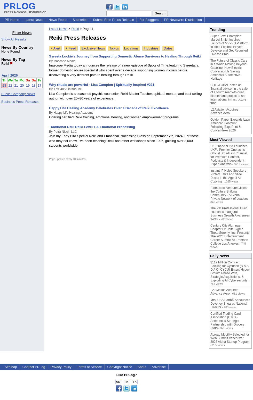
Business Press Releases (20, 102)
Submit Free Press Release (113, 20)
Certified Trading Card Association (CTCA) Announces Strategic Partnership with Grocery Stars (227, 321)
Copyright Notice (119, 367)
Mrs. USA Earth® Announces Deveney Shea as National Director (230, 303)
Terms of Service (89, 367)
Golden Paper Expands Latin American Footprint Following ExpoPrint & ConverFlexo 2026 (230, 125)
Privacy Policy (61, 367)
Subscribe (80, 20)
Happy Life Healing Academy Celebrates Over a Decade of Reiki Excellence (109, 108)
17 (39, 85)
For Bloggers (149, 20)
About (142, 367)
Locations (131, 48)
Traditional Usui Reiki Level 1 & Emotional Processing (92, 127)
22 (10, 85)
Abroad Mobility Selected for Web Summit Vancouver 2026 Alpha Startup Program (229, 338)
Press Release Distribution (25, 10)
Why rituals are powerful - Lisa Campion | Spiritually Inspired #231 (101, 85)
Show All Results (13, 39)
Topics (114, 48)
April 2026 (10, 75)
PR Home (12, 20)
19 (28, 85)
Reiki (7, 63)
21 (16, 85)
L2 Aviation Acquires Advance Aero (224, 111)
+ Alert (55, 48)
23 (4, 85)
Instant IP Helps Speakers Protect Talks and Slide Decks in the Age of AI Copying (228, 176)
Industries (151, 48)
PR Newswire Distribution (183, 20)
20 (22, 85)
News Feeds (58, 20)
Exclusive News (93, 48)
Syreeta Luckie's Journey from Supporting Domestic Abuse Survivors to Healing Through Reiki (125, 56)
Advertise (159, 367)
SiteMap (11, 367)
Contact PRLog (33, 367)
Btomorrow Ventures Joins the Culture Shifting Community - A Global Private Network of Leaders (229, 193)
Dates (168, 48)
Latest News (34, 20)
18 (33, 85)
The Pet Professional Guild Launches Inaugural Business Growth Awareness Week (230, 213)
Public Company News (18, 94)
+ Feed (71, 48)
